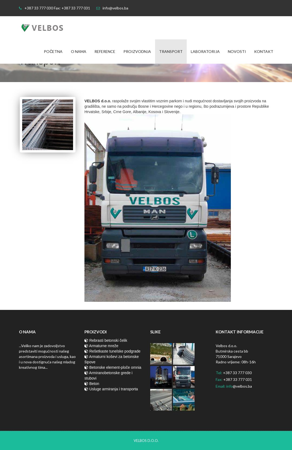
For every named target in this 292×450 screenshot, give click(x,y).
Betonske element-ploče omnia (112, 367)
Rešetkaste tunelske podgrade (112, 351)
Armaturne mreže (101, 346)
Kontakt (263, 51)
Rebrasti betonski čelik (105, 340)
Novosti (237, 51)
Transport (171, 51)
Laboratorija (205, 51)
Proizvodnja (137, 51)
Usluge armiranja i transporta (111, 389)
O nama (78, 51)
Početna (53, 51)
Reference (104, 51)
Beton (91, 383)
